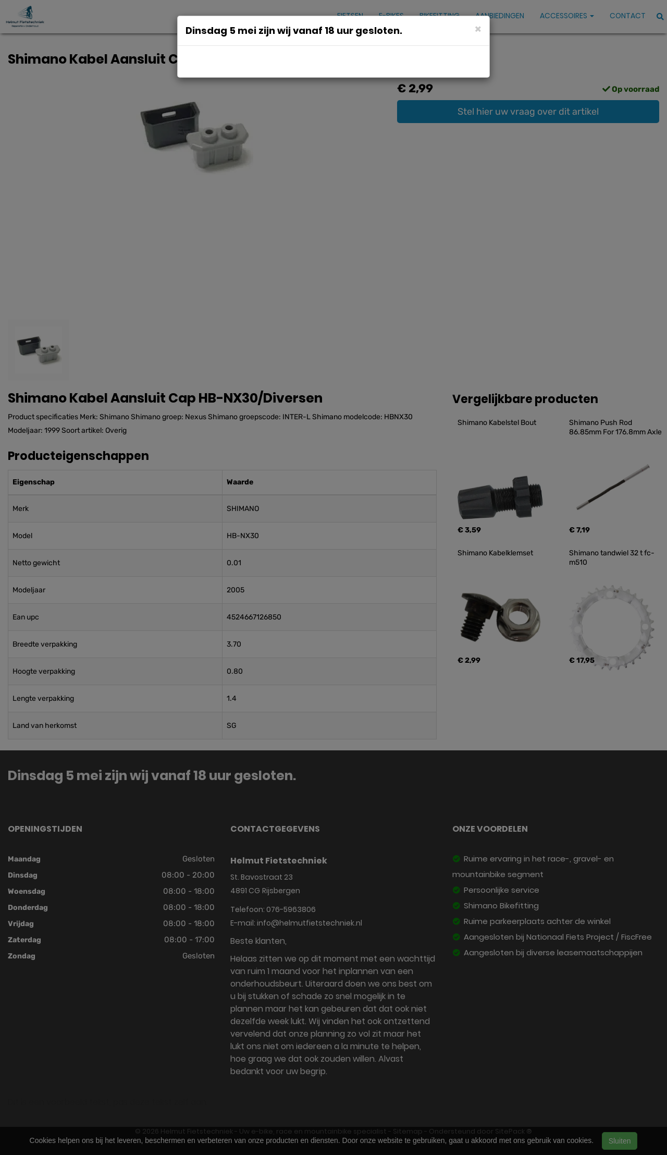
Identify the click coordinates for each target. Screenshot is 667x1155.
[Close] (478, 28)
